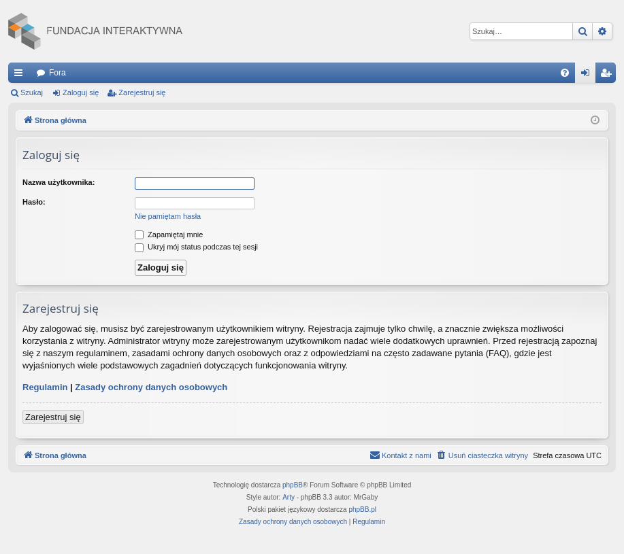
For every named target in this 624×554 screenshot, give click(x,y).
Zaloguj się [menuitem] (588, 75)
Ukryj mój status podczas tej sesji (196, 247)
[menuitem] (565, 73)
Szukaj (31, 92)
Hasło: (34, 202)
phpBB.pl (362, 509)
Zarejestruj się (141, 92)
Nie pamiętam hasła (168, 216)
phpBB (292, 485)
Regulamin (44, 387)
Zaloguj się (81, 92)
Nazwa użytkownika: (58, 182)
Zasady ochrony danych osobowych (151, 387)
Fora (57, 72)
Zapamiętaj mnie (169, 234)
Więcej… (21, 75)
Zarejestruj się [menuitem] (608, 75)
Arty (288, 497)
